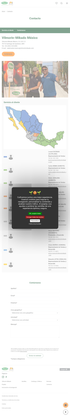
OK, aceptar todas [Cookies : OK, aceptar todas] (35, 213)
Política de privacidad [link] (35, 224)
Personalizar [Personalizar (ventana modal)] (35, 221)
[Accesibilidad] (65, 412)
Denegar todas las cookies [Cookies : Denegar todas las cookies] (34, 217)
